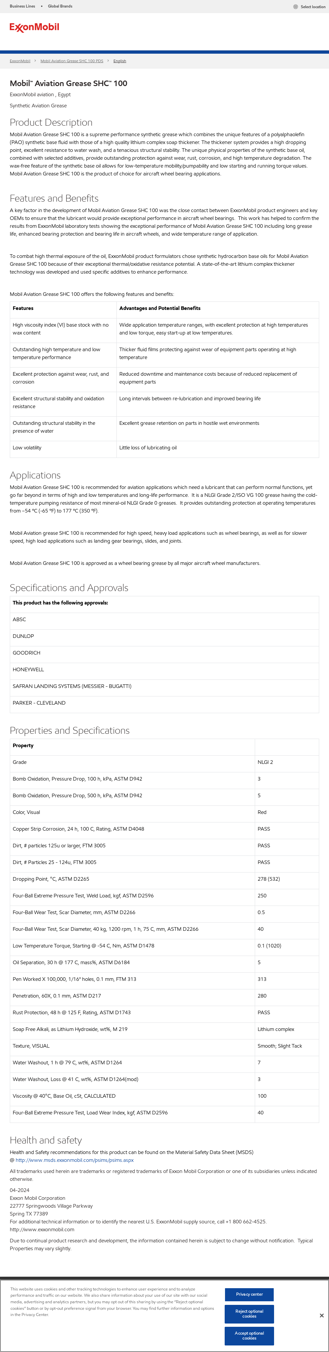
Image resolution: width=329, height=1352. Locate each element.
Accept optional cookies (249, 1336)
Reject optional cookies (249, 1314)
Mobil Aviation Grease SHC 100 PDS (72, 60)
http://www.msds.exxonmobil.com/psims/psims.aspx (74, 1160)
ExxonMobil (20, 60)
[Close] (322, 1315)
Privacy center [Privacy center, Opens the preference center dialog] (249, 1294)
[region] (164, 1316)
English (119, 60)
